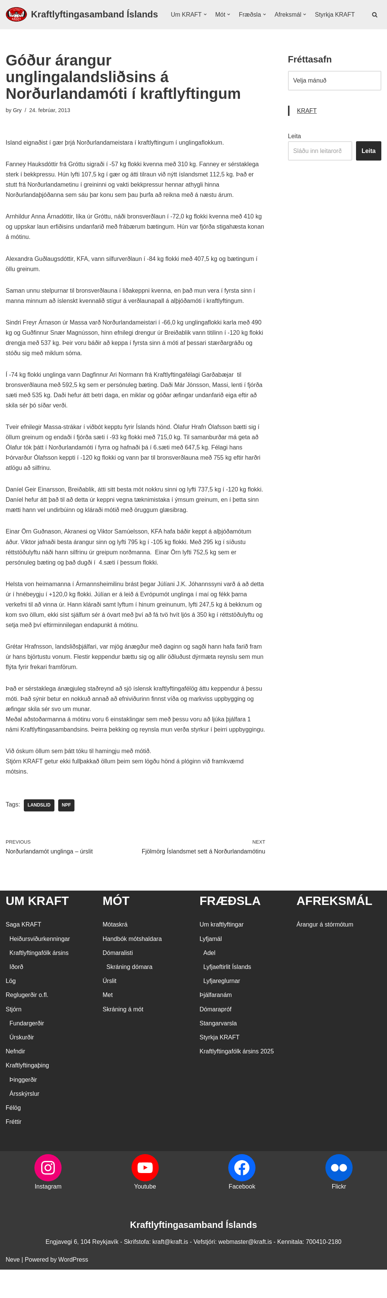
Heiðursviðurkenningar (39, 967)
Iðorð (16, 995)
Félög (13, 1136)
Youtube (145, 1215)
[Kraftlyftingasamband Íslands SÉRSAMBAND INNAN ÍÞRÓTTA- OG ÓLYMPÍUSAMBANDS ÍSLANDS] (82, 22)
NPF (66, 833)
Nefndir (15, 1080)
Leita (294, 151)
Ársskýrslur (24, 1122)
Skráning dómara (130, 995)
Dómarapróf (215, 1037)
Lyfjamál (211, 967)
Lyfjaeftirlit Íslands (227, 995)
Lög (11, 1009)
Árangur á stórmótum (325, 953)
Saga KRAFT (23, 953)
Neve (13, 1288)
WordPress (73, 1288)
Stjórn (14, 1037)
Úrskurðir (21, 1065)
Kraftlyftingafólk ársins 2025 (237, 1080)
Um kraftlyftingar (221, 953)
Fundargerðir (26, 1051)
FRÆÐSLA (230, 929)
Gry (17, 126)
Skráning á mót (123, 1037)
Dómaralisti (118, 981)
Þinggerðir (23, 1108)
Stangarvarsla (218, 1051)
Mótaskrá (115, 953)
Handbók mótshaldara (132, 967)
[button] (205, 17)
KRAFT (307, 126)
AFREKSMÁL (335, 929)
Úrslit (109, 1009)
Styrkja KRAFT (191, 27)
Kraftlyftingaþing (27, 1094)
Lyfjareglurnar (221, 1009)
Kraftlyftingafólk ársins (39, 981)
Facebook (242, 1215)
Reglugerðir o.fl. (27, 1023)
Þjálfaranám (216, 1023)
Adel (209, 981)
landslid (39, 833)
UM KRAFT (37, 929)
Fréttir (14, 1150)
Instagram (48, 1215)
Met (108, 1023)
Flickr (339, 1215)
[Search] (375, 22)
